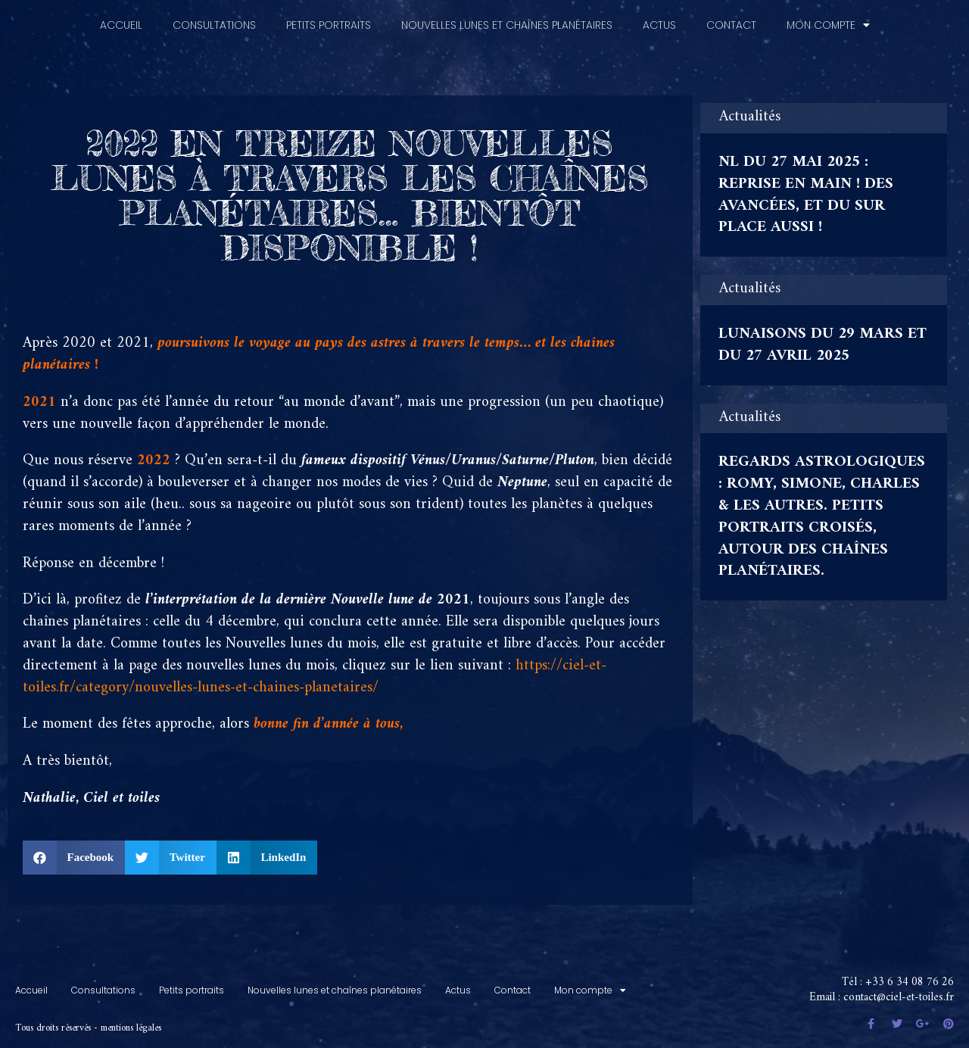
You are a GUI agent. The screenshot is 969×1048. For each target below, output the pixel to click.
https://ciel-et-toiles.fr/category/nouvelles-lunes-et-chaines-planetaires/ (314, 670)
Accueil (121, 18)
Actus (659, 18)
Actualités (749, 111)
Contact (731, 18)
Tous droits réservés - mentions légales (88, 1021)
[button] (74, 851)
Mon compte (828, 18)
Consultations (214, 18)
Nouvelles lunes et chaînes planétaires (506, 18)
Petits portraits (328, 18)
